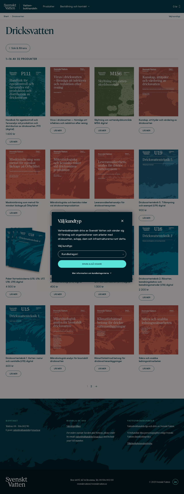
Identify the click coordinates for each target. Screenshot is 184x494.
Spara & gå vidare (92, 264)
